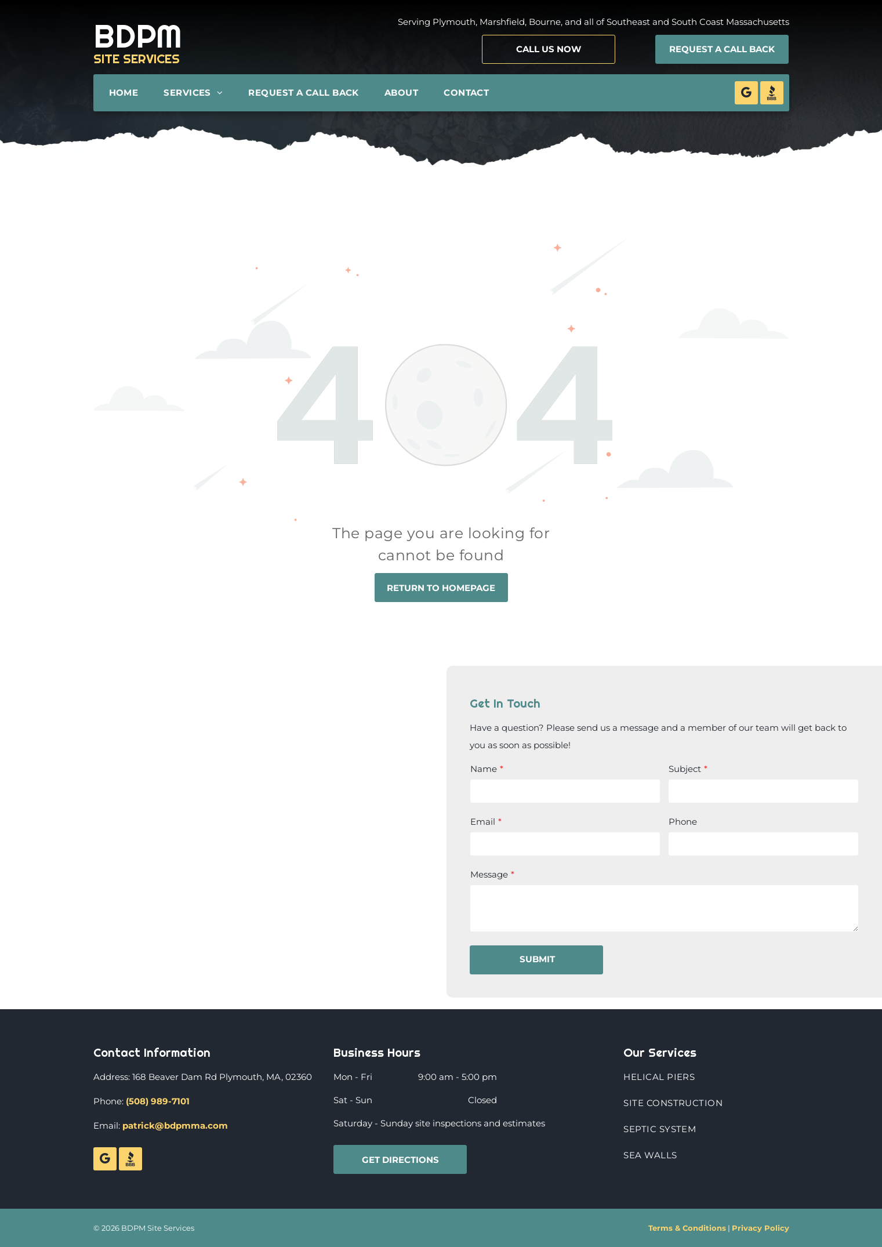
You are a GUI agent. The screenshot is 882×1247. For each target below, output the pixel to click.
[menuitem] (126, 93)
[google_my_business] (746, 94)
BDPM (137, 36)
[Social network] (771, 94)
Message (489, 874)
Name (483, 768)
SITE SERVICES (136, 58)
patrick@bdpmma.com (175, 1125)
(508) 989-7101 (158, 1101)
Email (482, 821)
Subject (685, 768)
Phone (683, 821)
